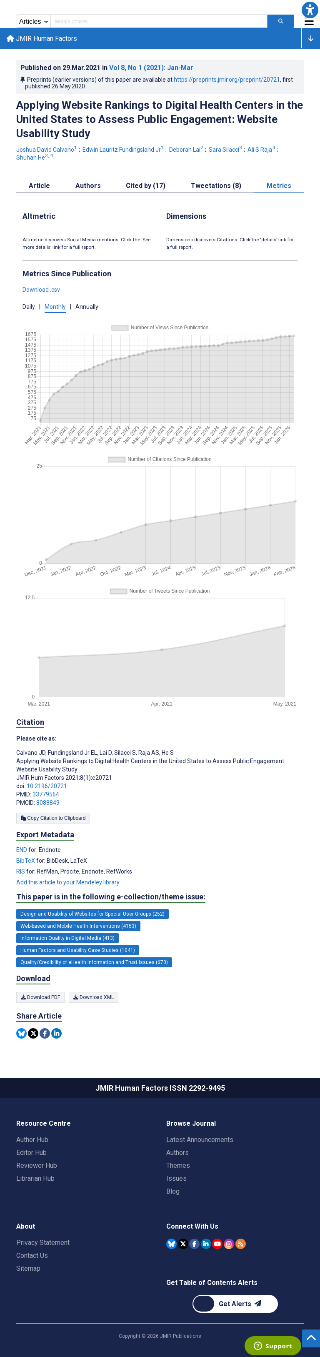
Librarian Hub (35, 1178)
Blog (173, 1191)
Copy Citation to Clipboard (53, 818)
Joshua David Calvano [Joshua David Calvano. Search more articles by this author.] (47, 149)
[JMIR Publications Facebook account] (194, 1244)
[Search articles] (281, 21)
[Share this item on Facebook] (45, 1033)
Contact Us (32, 1255)
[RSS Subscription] (240, 1244)
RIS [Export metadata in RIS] (21, 872)
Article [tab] (39, 186)
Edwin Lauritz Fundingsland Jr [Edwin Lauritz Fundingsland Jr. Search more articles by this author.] (123, 149)
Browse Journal (191, 1123)
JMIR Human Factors (42, 39)
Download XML (93, 997)
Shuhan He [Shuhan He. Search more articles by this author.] (35, 157)
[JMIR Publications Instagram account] (229, 1244)
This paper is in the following (110, 897)
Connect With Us (192, 1226)
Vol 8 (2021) (151, 68)
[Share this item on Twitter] (33, 1033)
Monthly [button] (55, 306)
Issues (176, 1178)
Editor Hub (31, 1153)
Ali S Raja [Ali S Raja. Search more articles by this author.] (262, 149)
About (25, 1226)
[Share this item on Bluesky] (21, 1033)
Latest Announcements (199, 1140)
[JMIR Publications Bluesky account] (171, 1244)
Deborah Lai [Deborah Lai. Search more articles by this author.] (187, 149)
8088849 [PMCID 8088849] (48, 802)
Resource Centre (43, 1123)
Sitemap (28, 1268)
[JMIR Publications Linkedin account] (206, 1244)
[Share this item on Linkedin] (56, 1033)
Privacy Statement (43, 1243)
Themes (178, 1165)
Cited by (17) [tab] (145, 186)
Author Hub (32, 1140)
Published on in (106, 68)
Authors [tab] (88, 186)
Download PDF (40, 997)
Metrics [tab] (279, 186)
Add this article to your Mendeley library (68, 882)
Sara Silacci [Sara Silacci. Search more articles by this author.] (226, 149)
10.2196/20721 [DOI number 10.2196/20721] (47, 786)
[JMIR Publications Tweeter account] (183, 1244)
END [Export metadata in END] (22, 850)
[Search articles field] (159, 21)
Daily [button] (28, 306)
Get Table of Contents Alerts (212, 1283)
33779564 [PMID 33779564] (45, 794)
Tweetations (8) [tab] (216, 186)
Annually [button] (86, 306)
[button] (310, 10)
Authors (177, 1153)
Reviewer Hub (36, 1165)
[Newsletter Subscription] (235, 1304)
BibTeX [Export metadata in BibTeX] (26, 861)
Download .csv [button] (41, 289)
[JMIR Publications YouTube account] (217, 1244)
